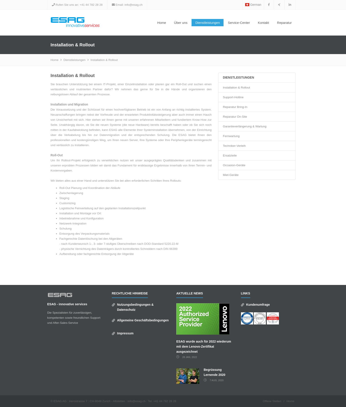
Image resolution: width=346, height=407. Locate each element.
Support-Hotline (233, 97)
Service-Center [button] (239, 22)
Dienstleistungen (75, 60)
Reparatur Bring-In (235, 107)
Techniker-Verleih (234, 145)
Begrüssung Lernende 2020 (214, 372)
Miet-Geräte (231, 175)
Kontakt (263, 22)
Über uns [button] (181, 22)
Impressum (125, 333)
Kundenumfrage (258, 304)
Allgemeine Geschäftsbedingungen (143, 320)
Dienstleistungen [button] (207, 22)
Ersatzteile (230, 155)
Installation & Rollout (104, 60)
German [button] (253, 4)
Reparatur (284, 22)
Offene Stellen (272, 401)
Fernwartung (231, 136)
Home (161, 22)
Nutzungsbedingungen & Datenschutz (135, 307)
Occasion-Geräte (234, 165)
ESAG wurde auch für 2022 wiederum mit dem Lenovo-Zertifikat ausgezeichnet (203, 346)
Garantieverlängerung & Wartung (245, 126)
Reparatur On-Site (235, 116)
